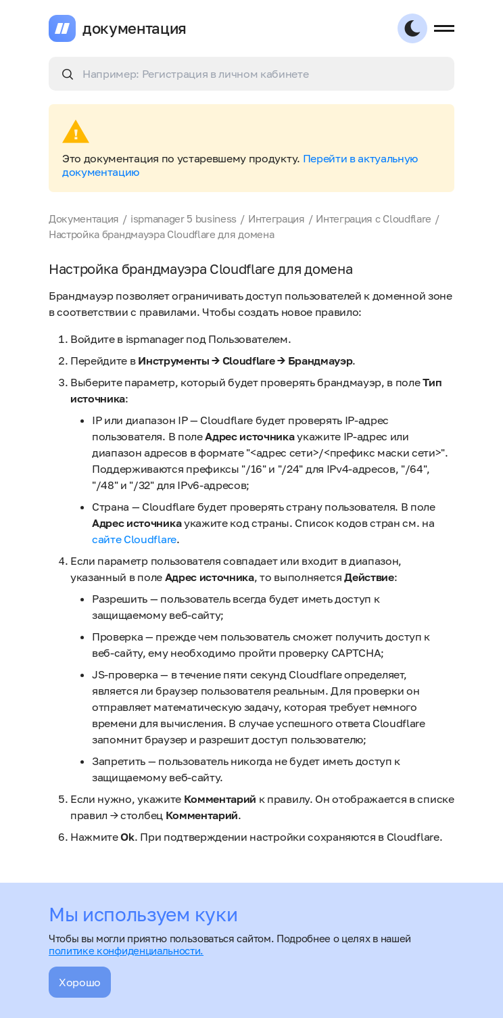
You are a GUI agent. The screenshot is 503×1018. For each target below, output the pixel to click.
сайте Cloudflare (134, 539)
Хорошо (80, 982)
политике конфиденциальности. (126, 950)
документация (134, 28)
